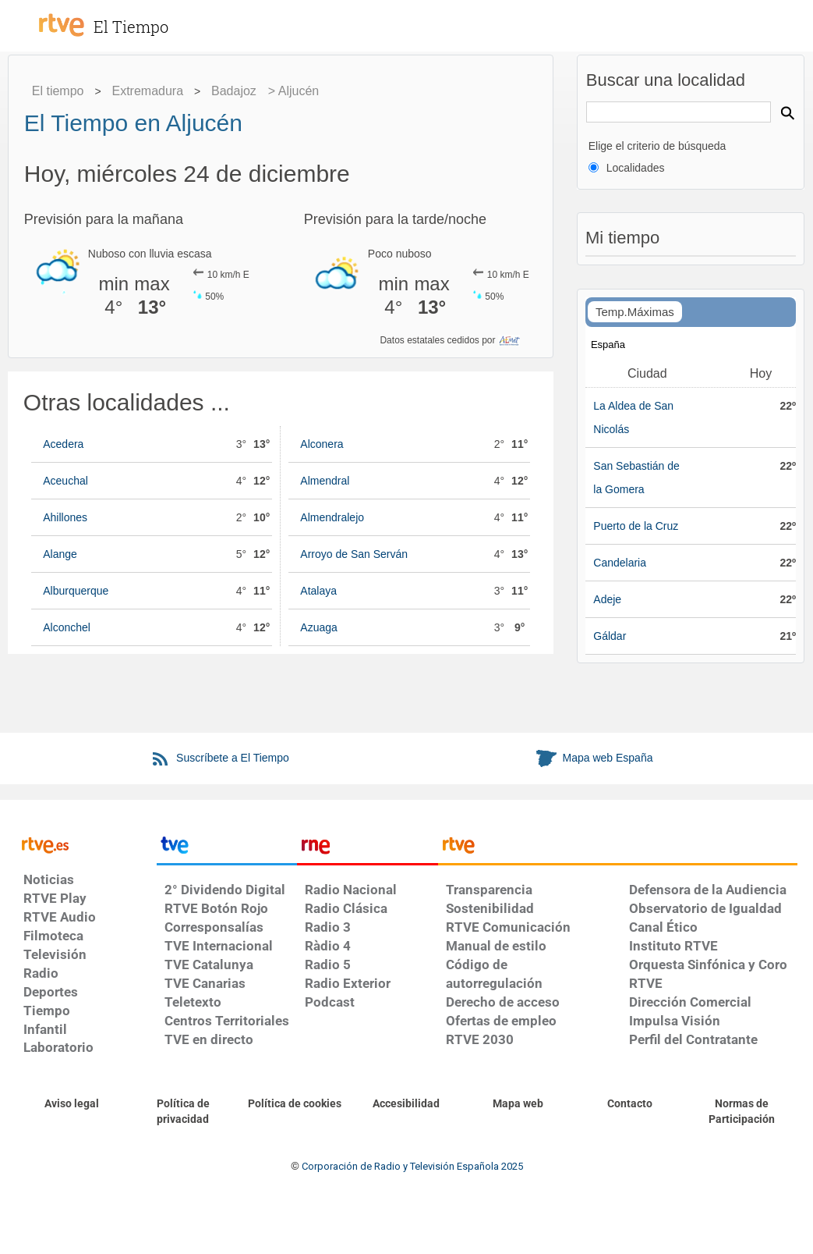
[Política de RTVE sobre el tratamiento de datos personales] (183, 1112)
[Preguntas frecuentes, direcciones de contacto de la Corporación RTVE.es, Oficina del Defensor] (629, 1104)
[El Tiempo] (148, 18)
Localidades (635, 168)
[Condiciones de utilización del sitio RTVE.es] (71, 1104)
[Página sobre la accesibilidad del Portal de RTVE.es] (406, 1104)
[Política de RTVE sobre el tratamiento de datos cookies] (295, 1104)
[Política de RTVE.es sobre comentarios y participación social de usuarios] (742, 1112)
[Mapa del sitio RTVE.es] (518, 1104)
